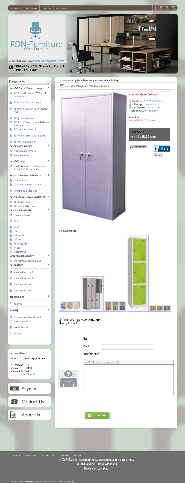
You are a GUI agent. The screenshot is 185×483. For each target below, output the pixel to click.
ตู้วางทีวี (18, 248)
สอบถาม (18, 304)
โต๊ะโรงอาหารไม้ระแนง (24, 206)
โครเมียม (18, 334)
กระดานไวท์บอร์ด (22, 215)
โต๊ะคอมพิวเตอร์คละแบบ (25, 129)
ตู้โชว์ (16, 227)
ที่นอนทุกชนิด (20, 252)
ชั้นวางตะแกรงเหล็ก (23, 290)
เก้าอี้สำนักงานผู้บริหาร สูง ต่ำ (27, 184)
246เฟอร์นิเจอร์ (21, 327)
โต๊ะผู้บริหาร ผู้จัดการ (23, 118)
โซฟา (16, 221)
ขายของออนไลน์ (43, 482)
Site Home (68, 80)
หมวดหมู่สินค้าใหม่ (22, 284)
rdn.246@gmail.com (35, 358)
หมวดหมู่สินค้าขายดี (23, 272)
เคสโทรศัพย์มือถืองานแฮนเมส (27, 261)
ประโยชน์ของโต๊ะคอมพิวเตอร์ (27, 317)
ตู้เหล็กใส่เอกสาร (21, 155)
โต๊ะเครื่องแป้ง (20, 244)
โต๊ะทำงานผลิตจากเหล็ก (25, 142)
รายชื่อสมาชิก (30, 455)
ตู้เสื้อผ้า (17, 239)
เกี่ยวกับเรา (29, 415)
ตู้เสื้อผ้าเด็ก (19, 235)
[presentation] (110, 403)
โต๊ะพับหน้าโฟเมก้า (23, 202)
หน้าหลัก (16, 455)
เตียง (16, 231)
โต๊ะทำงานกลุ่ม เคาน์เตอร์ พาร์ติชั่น (30, 136)
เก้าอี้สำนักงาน (20, 180)
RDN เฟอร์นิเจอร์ (19, 353)
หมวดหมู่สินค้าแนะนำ (24, 278)
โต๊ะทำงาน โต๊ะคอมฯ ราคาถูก (27, 102)
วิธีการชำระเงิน (29, 388)
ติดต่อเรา (29, 401)
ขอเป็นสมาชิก (29, 374)
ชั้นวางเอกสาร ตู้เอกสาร (25, 151)
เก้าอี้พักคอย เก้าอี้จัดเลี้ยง (25, 191)
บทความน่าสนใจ (22, 321)
